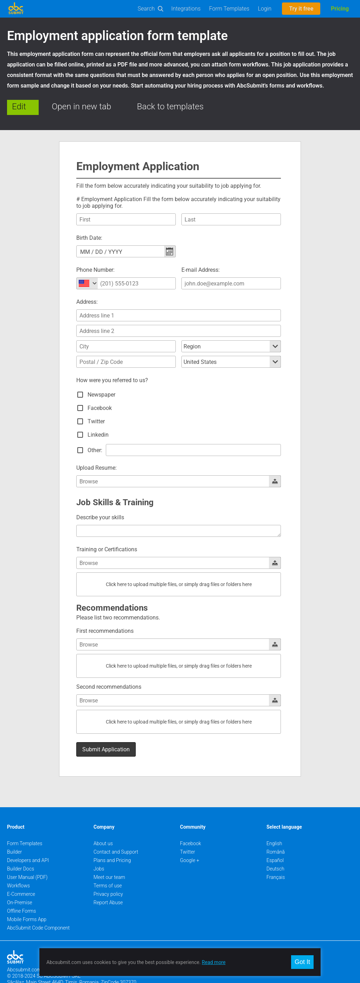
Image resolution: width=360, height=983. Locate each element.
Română (275, 832)
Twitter (187, 832)
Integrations (186, 8)
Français (275, 858)
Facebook (190, 824)
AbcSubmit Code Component (38, 908)
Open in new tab (81, 106)
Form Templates (229, 8)
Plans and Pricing (112, 841)
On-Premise (19, 883)
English (274, 824)
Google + (189, 841)
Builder (14, 832)
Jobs (99, 849)
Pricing (340, 8)
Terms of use (108, 866)
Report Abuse (108, 883)
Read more (213, 962)
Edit (19, 106)
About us (103, 824)
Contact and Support (116, 832)
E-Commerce (21, 875)
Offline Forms (21, 891)
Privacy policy (108, 875)
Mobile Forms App (26, 900)
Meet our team (109, 858)
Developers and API (28, 841)
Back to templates (170, 106)
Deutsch (275, 849)
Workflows (18, 866)
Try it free (301, 8)
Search (146, 8)
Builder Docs (20, 849)
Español (275, 841)
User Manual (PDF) (27, 858)
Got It (302, 961)
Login (264, 8)
